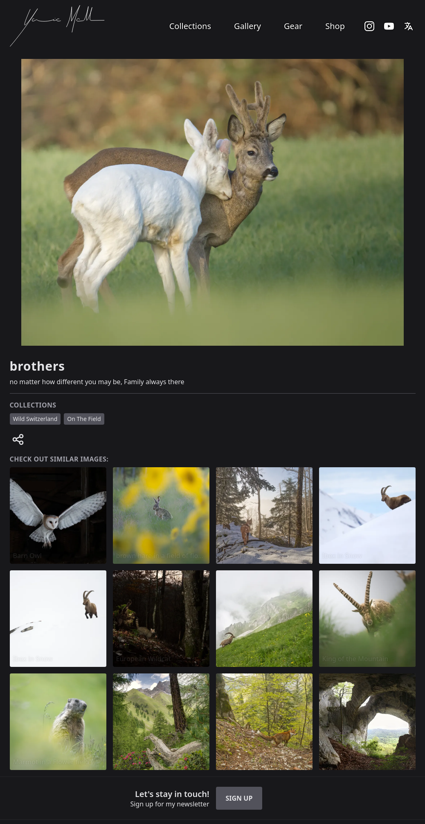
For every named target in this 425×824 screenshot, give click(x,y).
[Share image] (18, 439)
